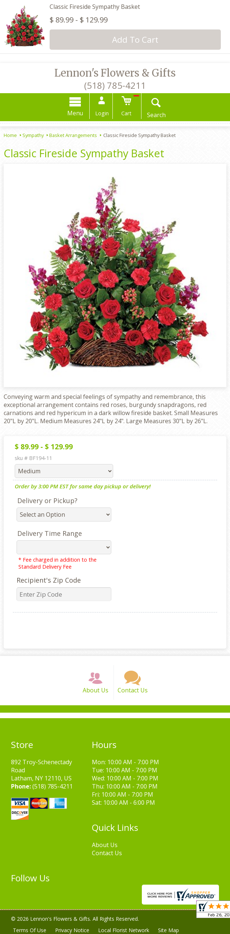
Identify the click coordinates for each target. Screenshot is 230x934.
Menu (75, 113)
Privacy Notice (72, 930)
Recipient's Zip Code (49, 580)
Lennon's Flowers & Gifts (115, 73)
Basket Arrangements (73, 135)
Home (10, 135)
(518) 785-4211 (115, 85)
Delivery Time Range (49, 533)
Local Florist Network (123, 930)
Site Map (168, 930)
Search (156, 115)
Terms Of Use (29, 930)
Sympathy (33, 135)
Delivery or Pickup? (47, 500)
